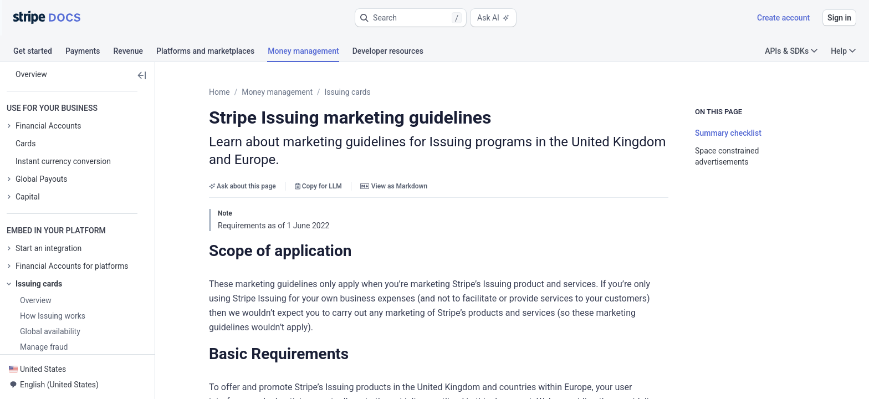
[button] (410, 18)
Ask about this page (242, 168)
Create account (783, 17)
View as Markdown (393, 168)
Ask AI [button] (493, 17)
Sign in (839, 17)
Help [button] (843, 51)
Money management (277, 92)
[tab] (39, 52)
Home (219, 92)
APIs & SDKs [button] (791, 51)
